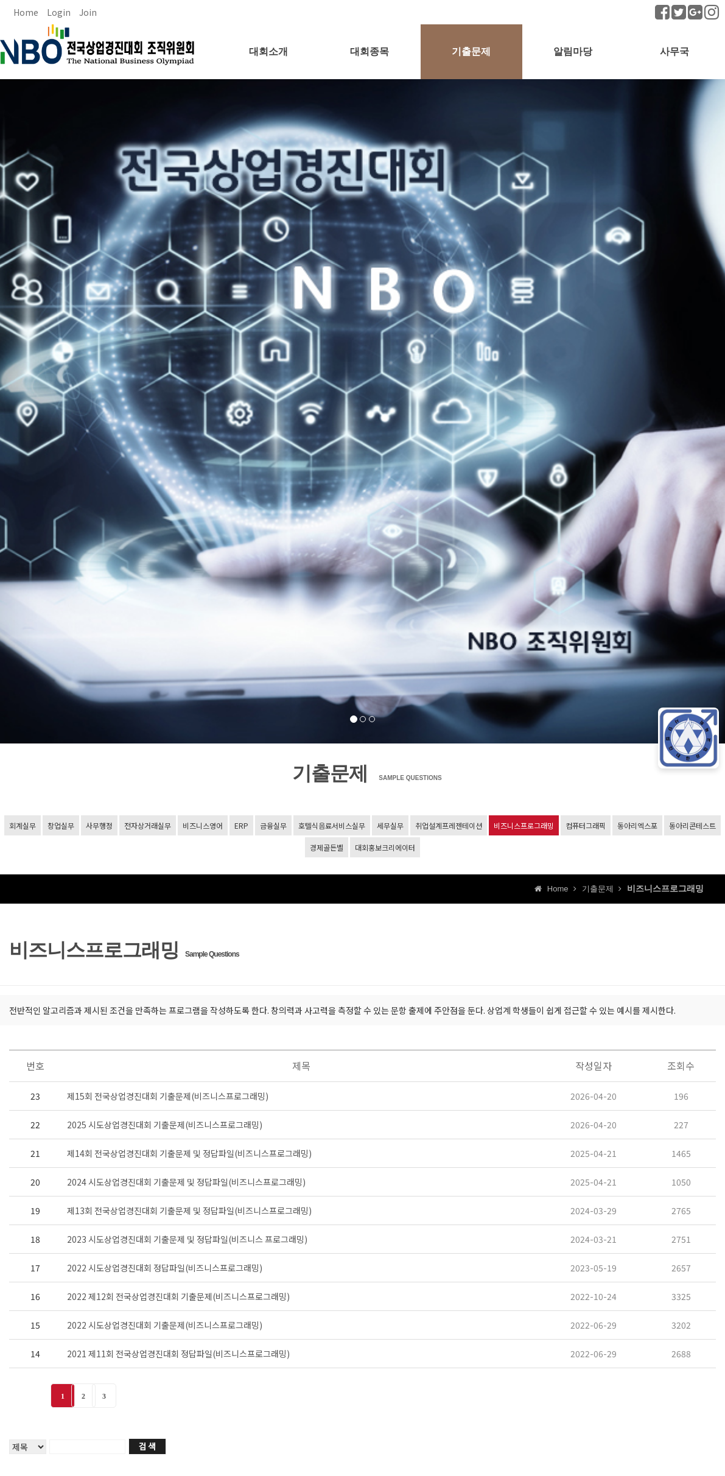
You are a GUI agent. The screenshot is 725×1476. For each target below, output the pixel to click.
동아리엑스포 (637, 825)
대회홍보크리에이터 (385, 847)
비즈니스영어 (203, 825)
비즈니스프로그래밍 (524, 825)
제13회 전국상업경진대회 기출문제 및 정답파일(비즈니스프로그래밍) (189, 1210)
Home (25, 12)
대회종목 (369, 51)
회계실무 (22, 825)
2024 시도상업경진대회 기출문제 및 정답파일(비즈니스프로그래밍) (186, 1182)
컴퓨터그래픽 (586, 825)
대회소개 (268, 51)
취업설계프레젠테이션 (448, 825)
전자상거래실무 (147, 825)
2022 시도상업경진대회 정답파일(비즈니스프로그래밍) (164, 1268)
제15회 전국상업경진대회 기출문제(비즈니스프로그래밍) (167, 1096)
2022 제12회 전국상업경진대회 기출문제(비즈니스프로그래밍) (178, 1296)
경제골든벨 (326, 847)
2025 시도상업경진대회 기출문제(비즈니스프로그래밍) (164, 1125)
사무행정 (99, 825)
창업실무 (60, 825)
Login (59, 12)
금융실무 (273, 825)
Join (88, 12)
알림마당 (572, 51)
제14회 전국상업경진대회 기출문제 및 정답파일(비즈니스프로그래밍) (189, 1153)
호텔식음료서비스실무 (331, 825)
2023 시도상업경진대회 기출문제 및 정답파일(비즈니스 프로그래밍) (187, 1239)
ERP (241, 825)
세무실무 (390, 825)
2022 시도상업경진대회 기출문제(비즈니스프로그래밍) (164, 1325)
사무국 (674, 51)
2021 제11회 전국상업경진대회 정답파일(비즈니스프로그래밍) (178, 1354)
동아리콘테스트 (692, 825)
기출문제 (471, 51)
